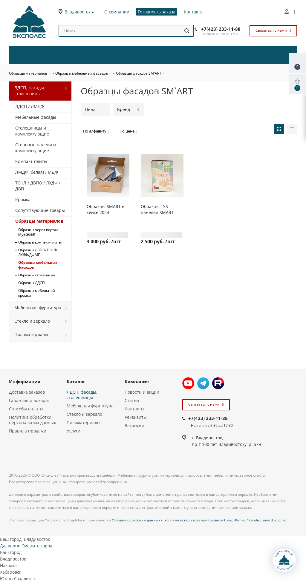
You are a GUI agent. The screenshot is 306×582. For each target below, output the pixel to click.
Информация (24, 381)
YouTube (188, 383)
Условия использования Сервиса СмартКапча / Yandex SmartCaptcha (225, 520)
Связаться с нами (272, 30)
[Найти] (187, 30)
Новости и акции (142, 392)
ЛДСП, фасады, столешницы (82, 394)
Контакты (134, 409)
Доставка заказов (27, 392)
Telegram (203, 383)
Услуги (73, 431)
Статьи (132, 400)
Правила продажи (27, 431)
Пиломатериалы (83, 422)
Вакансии (134, 425)
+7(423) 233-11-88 (221, 29)
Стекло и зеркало (84, 414)
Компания (137, 381)
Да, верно (10, 546)
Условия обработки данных (136, 520)
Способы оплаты (26, 409)
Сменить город (37, 546)
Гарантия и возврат (29, 400)
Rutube (218, 383)
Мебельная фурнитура (90, 406)
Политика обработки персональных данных (32, 419)
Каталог (76, 381)
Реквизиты (136, 417)
